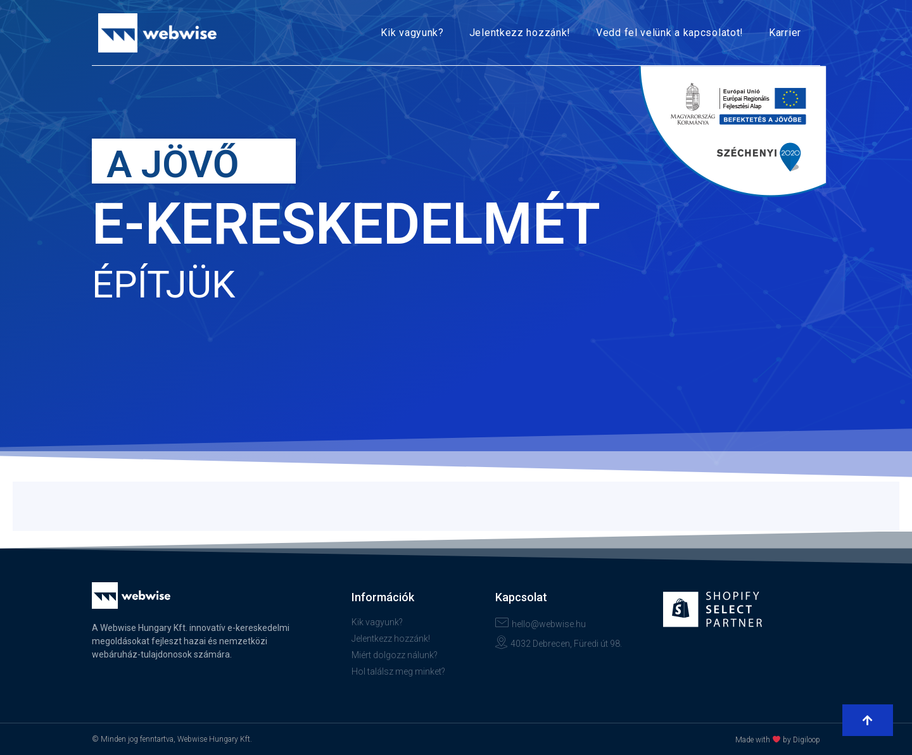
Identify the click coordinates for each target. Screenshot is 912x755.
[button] (867, 720)
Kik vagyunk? (412, 33)
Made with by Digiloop (777, 739)
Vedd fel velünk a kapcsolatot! (670, 33)
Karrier (785, 33)
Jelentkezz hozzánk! (520, 33)
